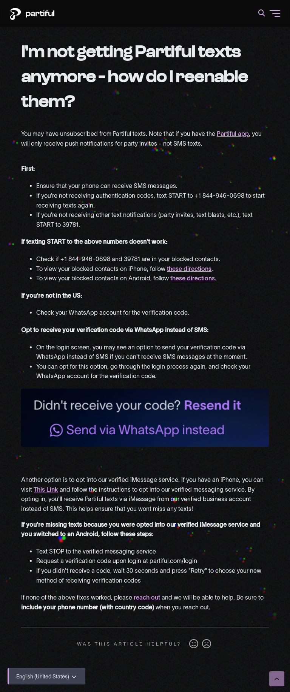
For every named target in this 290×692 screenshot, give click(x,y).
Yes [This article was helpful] (193, 644)
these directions (189, 268)
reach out (147, 597)
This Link (46, 489)
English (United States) (47, 677)
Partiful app (233, 133)
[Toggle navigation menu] (274, 13)
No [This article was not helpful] (206, 644)
